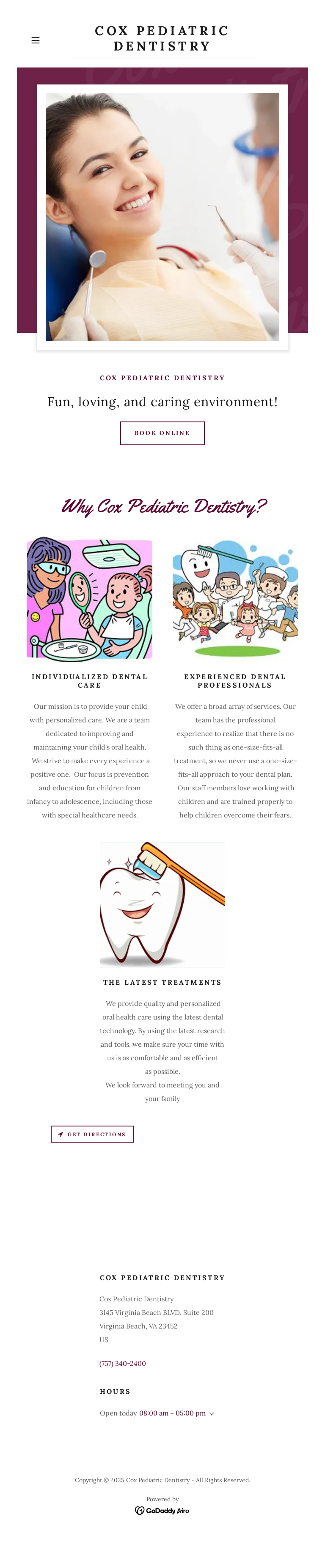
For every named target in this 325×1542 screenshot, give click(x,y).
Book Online (163, 433)
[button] (47, 40)
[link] (162, 48)
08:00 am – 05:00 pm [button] (172, 1413)
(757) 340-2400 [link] (122, 1363)
